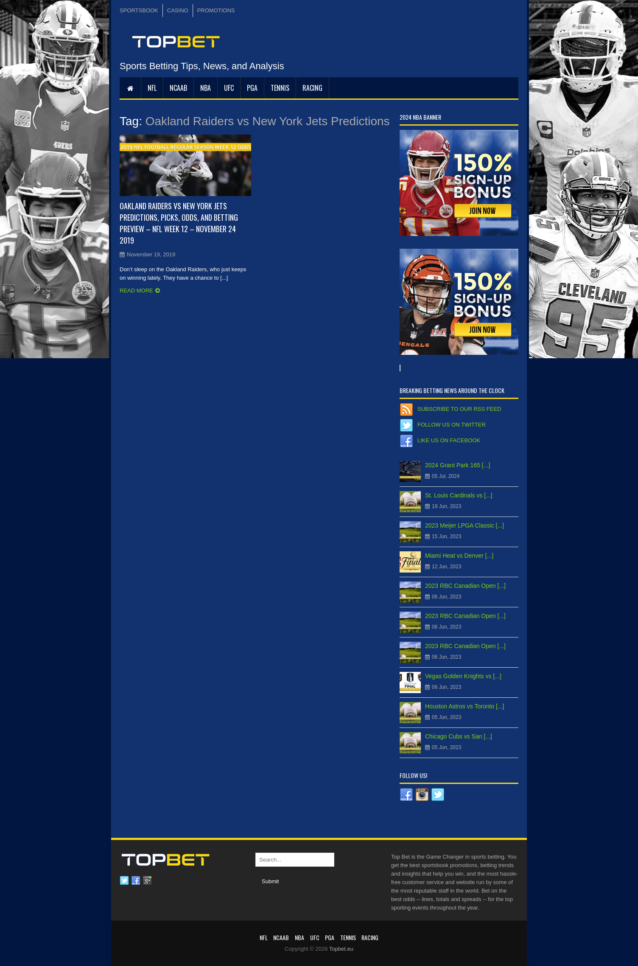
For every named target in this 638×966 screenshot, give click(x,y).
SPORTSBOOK (139, 10)
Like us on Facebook (448, 440)
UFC (229, 88)
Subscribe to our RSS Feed (459, 409)
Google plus (147, 880)
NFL (152, 88)
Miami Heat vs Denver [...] (459, 555)
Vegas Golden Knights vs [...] (463, 676)
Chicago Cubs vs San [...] (458, 736)
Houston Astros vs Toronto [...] (464, 706)
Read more (136, 290)
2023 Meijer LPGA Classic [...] (464, 525)
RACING (312, 88)
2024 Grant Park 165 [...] (457, 465)
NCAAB (178, 88)
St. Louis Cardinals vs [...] (458, 495)
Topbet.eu (341, 949)
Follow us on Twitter (451, 424)
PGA (252, 88)
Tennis (280, 88)
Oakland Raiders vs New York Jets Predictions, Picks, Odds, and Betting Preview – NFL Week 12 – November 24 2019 (179, 223)
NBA (205, 88)
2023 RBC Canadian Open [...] (465, 585)
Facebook (135, 880)
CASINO (177, 10)
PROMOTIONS (216, 10)
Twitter (124, 880)
